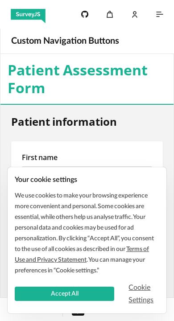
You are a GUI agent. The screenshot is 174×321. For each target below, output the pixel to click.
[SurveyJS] (28, 14)
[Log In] (134, 14)
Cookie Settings (140, 294)
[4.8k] (84, 14)
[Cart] (109, 14)
